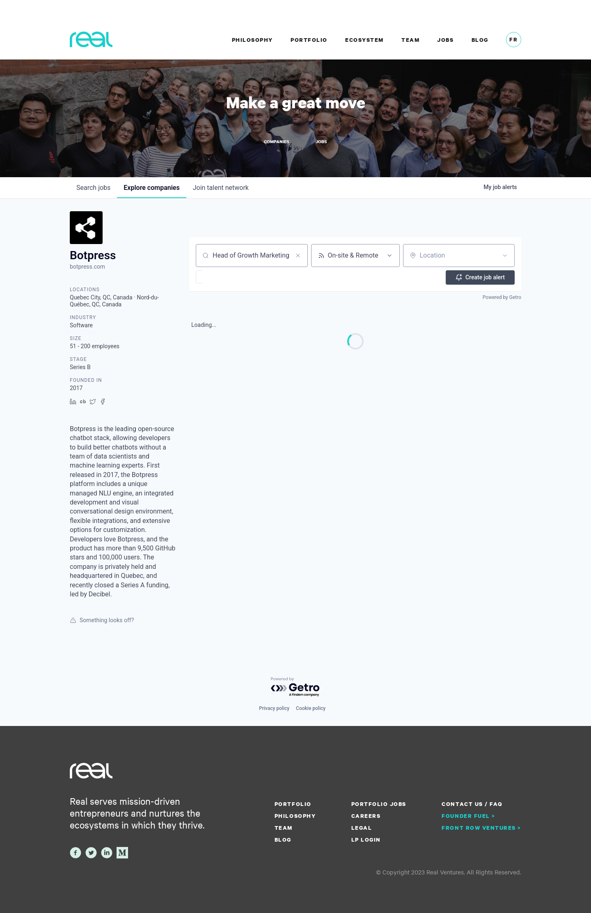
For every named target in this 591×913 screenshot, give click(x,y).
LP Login (366, 839)
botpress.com (87, 268)
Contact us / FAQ (472, 804)
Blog (480, 39)
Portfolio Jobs (378, 804)
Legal (361, 827)
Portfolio (309, 39)
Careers (366, 815)
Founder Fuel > (468, 815)
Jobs (445, 39)
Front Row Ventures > (481, 827)
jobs (93, 189)
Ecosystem (364, 39)
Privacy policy (274, 708)
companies (151, 189)
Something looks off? (102, 622)
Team (410, 39)
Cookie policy (310, 708)
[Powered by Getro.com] (295, 688)
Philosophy (252, 39)
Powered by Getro (502, 298)
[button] (223, 278)
